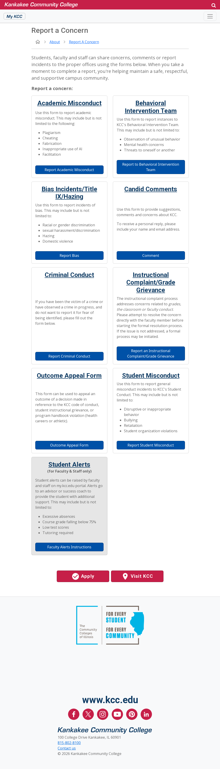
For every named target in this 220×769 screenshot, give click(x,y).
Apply (82, 576)
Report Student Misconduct (151, 445)
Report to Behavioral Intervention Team (150, 167)
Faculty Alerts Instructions (69, 547)
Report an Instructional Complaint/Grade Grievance (150, 353)
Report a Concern (84, 41)
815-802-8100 (69, 742)
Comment (150, 255)
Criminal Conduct (69, 275)
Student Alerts (69, 464)
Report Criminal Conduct (69, 356)
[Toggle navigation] (210, 16)
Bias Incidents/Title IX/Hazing (69, 193)
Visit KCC (137, 576)
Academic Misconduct (69, 103)
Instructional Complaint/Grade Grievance (150, 282)
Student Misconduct (151, 375)
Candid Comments (150, 189)
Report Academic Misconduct (69, 169)
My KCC (14, 16)
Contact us (67, 748)
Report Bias (69, 255)
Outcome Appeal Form (69, 375)
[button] (213, 4)
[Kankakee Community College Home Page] (104, 4)
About (55, 41)
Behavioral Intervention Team (151, 107)
